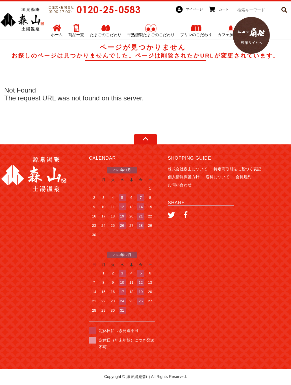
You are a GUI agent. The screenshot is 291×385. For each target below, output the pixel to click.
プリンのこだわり (196, 34)
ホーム (57, 34)
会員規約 (243, 177)
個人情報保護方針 (183, 177)
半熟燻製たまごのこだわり (151, 34)
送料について (217, 177)
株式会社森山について (187, 169)
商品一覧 (76, 34)
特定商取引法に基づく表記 (237, 169)
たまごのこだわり (105, 34)
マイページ (194, 9)
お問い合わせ (180, 184)
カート (224, 9)
